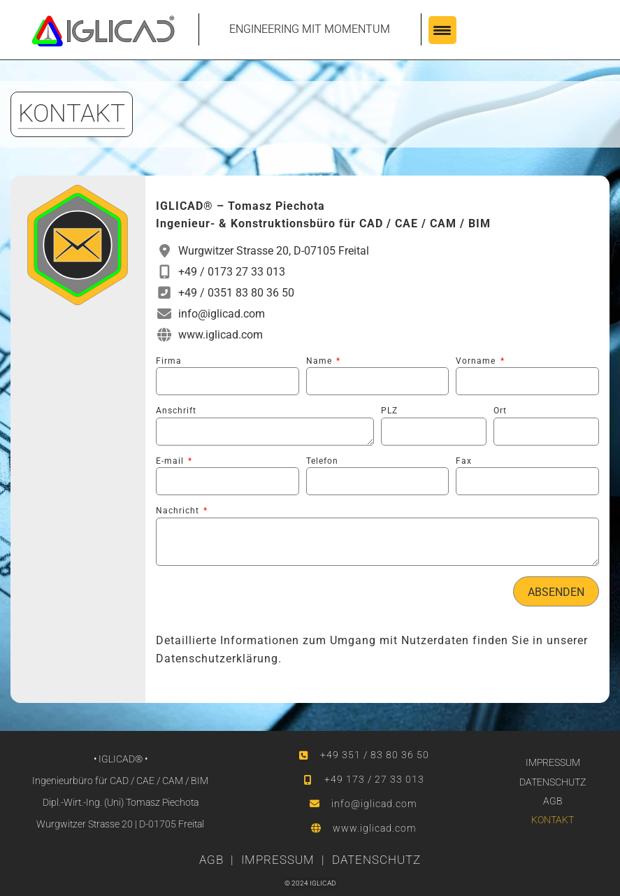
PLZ (389, 410)
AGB (553, 800)
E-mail (171, 461)
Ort (500, 410)
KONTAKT (552, 819)
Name (320, 361)
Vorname (477, 361)
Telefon (322, 461)
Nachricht (179, 510)
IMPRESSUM (553, 762)
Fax (464, 461)
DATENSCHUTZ (552, 782)
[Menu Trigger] (442, 30)
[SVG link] (103, 31)
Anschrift (176, 410)
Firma (169, 361)
